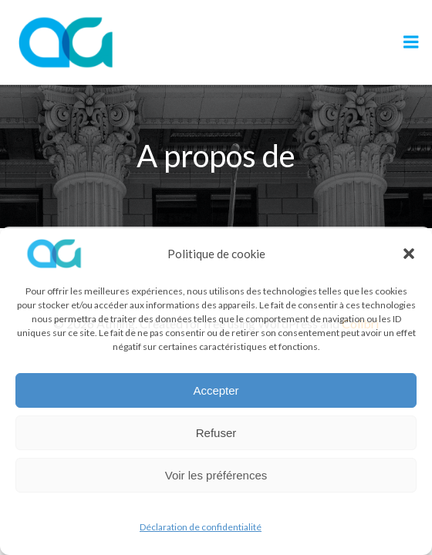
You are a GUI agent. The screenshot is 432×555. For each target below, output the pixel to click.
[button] (409, 253)
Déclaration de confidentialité (201, 527)
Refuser (216, 432)
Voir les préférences (216, 475)
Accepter (215, 390)
